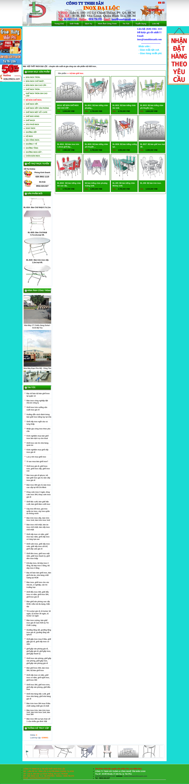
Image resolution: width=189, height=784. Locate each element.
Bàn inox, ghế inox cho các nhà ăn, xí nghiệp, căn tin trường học (38, 584)
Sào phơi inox (32, 124)
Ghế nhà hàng (32, 116)
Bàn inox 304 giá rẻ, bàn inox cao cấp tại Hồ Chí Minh (39, 486)
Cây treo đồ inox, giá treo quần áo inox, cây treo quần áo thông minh (38, 511)
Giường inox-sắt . (34, 152)
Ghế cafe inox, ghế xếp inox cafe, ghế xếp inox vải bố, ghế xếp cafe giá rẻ (38, 546)
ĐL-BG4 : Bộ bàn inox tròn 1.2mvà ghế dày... (68, 145)
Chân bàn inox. (33, 156)
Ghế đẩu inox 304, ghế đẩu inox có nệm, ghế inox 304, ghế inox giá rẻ (38, 594)
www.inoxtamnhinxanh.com (135, 776)
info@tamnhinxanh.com (105, 776)
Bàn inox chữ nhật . (35, 81)
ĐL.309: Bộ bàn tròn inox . (151, 183)
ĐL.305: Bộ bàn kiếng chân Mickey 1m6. (124, 184)
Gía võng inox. (33, 140)
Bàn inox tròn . (33, 77)
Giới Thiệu (74, 24)
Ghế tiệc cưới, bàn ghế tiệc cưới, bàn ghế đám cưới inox (38, 503)
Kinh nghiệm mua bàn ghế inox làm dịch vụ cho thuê (37, 437)
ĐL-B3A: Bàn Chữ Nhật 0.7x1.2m (37, 209)
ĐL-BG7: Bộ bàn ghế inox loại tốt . (152, 145)
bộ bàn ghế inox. (34, 100)
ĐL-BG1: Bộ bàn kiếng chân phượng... (96, 106)
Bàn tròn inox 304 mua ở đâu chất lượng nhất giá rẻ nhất (38, 704)
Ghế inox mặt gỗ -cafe (36, 112)
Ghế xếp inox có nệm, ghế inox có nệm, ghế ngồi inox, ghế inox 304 (38, 677)
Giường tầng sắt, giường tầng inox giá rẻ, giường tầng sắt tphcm (39, 632)
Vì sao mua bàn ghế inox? (37, 461)
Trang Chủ (59, 24)
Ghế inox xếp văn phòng (37, 108)
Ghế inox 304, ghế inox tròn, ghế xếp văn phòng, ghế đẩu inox (38, 687)
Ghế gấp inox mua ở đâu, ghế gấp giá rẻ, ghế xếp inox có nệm (39, 641)
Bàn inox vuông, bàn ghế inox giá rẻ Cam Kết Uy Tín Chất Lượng (38, 622)
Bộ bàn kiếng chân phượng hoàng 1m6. (96, 184)
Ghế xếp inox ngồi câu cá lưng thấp (37, 423)
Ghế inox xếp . (32, 104)
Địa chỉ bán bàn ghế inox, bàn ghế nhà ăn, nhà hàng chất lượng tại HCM (39, 575)
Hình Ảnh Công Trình (107, 24)
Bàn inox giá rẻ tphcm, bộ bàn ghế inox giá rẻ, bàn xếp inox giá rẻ (38, 477)
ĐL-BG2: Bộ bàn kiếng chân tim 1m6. (124, 106)
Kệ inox (29, 136)
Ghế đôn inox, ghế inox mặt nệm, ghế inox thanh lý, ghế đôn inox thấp (38, 556)
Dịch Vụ (88, 24)
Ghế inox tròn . (33, 89)
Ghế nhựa (30, 120)
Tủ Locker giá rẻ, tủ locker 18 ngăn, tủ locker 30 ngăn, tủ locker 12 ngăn (39, 613)
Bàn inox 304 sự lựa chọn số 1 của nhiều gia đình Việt (38, 720)
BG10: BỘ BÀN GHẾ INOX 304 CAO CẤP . (68, 106)
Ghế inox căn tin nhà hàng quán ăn (37, 444)
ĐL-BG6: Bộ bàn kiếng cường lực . (125, 145)
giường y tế (31, 144)
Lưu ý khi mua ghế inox (36, 457)
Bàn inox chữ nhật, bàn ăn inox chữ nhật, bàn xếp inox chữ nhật (38, 527)
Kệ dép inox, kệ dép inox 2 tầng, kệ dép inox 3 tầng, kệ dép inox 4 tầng (38, 565)
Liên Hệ (155, 24)
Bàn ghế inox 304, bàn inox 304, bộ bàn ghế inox (38, 669)
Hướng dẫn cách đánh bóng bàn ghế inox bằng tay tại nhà (39, 415)
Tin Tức (126, 24)
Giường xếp (31, 132)
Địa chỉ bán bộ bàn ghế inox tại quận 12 (38, 395)
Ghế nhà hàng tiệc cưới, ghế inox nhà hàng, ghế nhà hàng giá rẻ (39, 696)
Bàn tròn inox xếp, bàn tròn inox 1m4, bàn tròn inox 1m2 (38, 519)
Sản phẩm (62, 73)
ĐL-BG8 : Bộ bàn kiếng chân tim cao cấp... (69, 184)
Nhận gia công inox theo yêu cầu (38, 430)
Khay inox (30, 128)
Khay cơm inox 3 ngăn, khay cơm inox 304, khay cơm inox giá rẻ (39, 494)
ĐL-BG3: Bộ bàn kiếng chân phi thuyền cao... (151, 106)
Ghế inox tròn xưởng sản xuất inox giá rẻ (37, 408)
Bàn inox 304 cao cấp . (36, 85)
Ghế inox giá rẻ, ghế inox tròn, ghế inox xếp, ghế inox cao (38, 468)
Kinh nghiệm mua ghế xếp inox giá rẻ (37, 451)
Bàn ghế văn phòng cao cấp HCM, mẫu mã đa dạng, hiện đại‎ (38, 604)
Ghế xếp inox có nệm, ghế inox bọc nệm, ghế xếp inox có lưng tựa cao (38, 536)
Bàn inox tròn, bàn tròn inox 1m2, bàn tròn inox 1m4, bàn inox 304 (38, 712)
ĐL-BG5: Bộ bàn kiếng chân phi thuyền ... (96, 145)
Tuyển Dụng (140, 24)
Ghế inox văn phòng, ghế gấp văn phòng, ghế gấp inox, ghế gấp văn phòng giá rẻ (39, 660)
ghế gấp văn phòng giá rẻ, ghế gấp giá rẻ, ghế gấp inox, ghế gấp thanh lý (39, 651)
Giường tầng (32, 148)
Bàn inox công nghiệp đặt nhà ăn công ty (37, 402)
